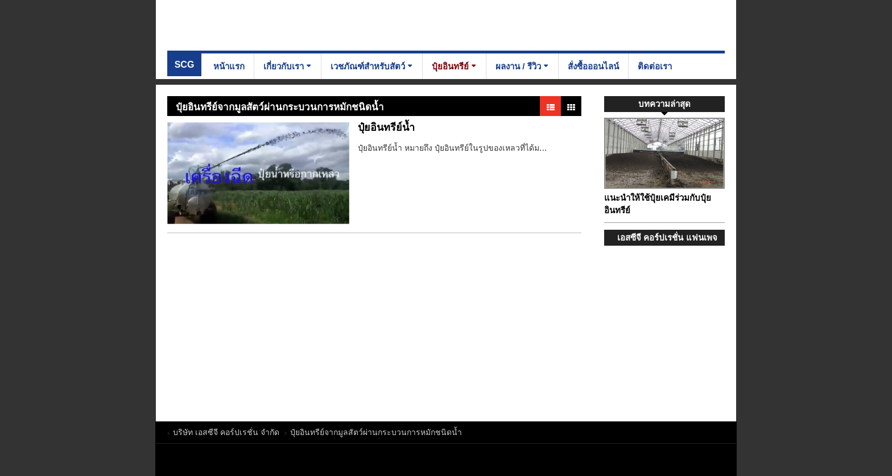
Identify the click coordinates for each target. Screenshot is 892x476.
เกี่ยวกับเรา (283, 66)
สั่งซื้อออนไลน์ (593, 66)
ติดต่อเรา (655, 66)
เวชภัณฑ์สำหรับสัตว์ (368, 66)
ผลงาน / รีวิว (518, 66)
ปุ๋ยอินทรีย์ (450, 66)
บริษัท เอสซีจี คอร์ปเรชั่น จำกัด (247, 24)
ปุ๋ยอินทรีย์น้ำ (386, 127)
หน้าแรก (229, 66)
